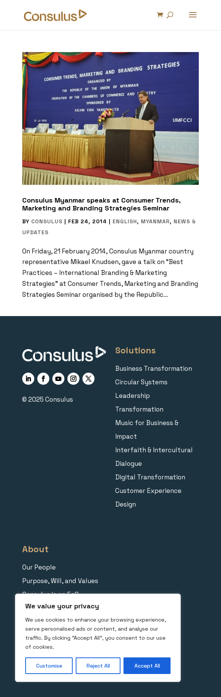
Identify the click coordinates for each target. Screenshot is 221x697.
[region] (98, 638)
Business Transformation (153, 368)
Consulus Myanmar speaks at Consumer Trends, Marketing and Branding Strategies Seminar (101, 204)
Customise (49, 665)
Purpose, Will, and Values (60, 581)
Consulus (46, 221)
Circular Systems (141, 382)
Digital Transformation (150, 477)
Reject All (98, 665)
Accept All (147, 665)
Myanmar (155, 221)
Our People (39, 567)
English (125, 221)
